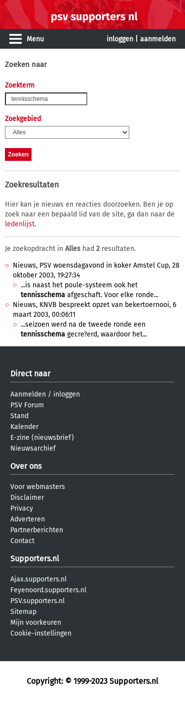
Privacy (21, 508)
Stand (19, 416)
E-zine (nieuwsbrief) (42, 437)
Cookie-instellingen (41, 633)
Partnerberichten (36, 530)
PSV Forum (27, 405)
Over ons (25, 466)
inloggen (120, 39)
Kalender (24, 427)
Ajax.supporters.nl (38, 579)
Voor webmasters (37, 487)
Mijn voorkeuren (35, 622)
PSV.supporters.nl (37, 601)
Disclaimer (27, 497)
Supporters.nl (34, 558)
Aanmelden (28, 394)
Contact (22, 541)
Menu (35, 39)
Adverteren (27, 519)
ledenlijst (20, 224)
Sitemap (23, 612)
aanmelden (158, 39)
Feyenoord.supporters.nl (48, 590)
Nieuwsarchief (33, 448)
